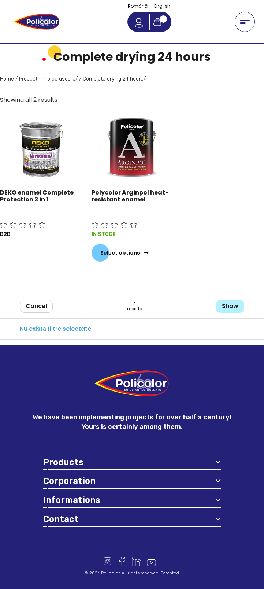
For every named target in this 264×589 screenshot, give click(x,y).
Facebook (122, 561)
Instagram (107, 561)
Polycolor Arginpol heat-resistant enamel (130, 196)
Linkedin (136, 561)
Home (7, 79)
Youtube (151, 561)
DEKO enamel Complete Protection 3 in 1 (37, 196)
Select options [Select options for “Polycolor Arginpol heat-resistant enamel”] (120, 252)
